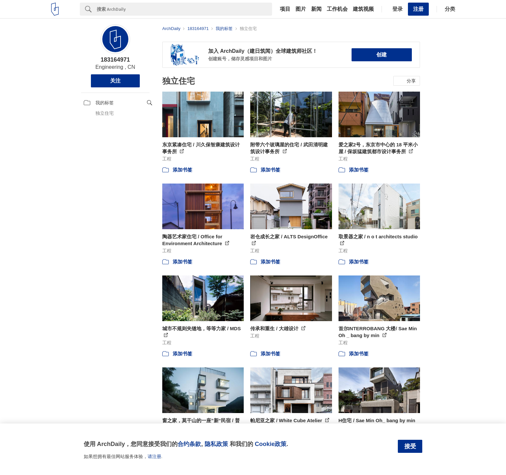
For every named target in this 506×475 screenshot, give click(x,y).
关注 (115, 80)
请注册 (154, 456)
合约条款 (189, 443)
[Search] (184, 9)
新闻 (316, 9)
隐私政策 (216, 443)
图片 (301, 9)
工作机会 (337, 9)
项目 (285, 9)
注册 (418, 9)
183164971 (115, 59)
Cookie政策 (270, 443)
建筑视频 (363, 9)
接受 (410, 446)
